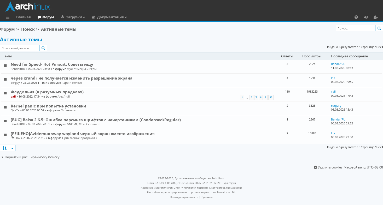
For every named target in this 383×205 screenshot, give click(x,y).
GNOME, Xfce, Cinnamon (83, 124)
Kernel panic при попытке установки (48, 105)
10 (271, 97)
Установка (68, 110)
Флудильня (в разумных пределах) (47, 91)
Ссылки (9, 18)
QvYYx (15, 110)
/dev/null (63, 96)
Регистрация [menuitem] (377, 18)
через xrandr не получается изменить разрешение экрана (71, 78)
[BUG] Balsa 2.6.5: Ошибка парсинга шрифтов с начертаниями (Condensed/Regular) (96, 119)
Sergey (15, 83)
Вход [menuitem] (367, 18)
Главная (23, 17)
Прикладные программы (79, 138)
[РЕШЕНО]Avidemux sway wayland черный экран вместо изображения (83, 133)
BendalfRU (18, 69)
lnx (333, 78)
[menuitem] (356, 17)
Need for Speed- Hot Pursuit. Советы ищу (52, 64)
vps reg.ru (230, 183)
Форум (48, 17)
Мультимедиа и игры (81, 69)
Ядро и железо (72, 83)
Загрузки (74, 17)
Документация (110, 17)
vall (13, 96)
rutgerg (336, 105)
